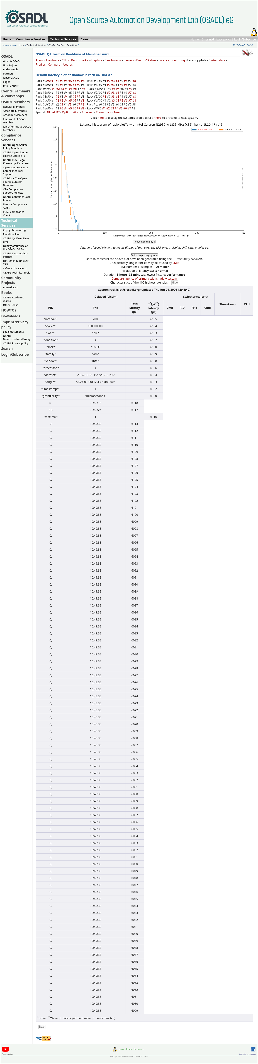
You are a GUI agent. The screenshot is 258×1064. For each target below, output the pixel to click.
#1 (53, 81)
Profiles (41, 64)
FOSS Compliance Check (13, 213)
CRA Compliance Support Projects (13, 191)
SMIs (176, 263)
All (48, 112)
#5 (70, 81)
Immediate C (11, 287)
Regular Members (14, 106)
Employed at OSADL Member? (15, 120)
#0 (49, 81)
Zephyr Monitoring (14, 230)
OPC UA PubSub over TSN (15, 262)
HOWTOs (8, 310)
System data (217, 60)
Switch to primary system (144, 255)
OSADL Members (15, 101)
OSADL (7, 56)
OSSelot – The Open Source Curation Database (15, 182)
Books (6, 292)
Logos (6, 81)
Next (117, 112)
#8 (83, 81)
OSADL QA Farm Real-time (62, 45)
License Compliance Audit (15, 206)
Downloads (10, 316)
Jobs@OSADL (11, 77)
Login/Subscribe (245, 39)
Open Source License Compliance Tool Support (15, 171)
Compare (54, 64)
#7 (79, 81)
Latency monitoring (172, 60)
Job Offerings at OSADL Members (17, 128)
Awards (68, 64)
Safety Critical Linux (15, 268)
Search (7, 348)
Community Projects (11, 280)
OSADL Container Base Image (16, 198)
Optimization (70, 112)
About (40, 60)
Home (195, 39)
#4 (66, 81)
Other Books (10, 305)
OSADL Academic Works (13, 299)
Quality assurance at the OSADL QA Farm (15, 247)
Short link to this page (247, 1054)
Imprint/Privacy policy (216, 39)
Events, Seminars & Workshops (15, 93)
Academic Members (15, 115)
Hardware (52, 60)
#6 (75, 81)
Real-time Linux (12, 234)
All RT (56, 112)
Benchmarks (79, 60)
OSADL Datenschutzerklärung (16, 337)
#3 (62, 81)
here (101, 118)
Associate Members (15, 110)
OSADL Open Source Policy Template (15, 146)
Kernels (129, 60)
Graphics (96, 60)
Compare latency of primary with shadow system (144, 279)
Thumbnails (104, 112)
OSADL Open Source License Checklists (15, 154)
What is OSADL (12, 61)
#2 (58, 81)
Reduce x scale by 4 (144, 241)
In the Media (10, 69)
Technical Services (36, 45)
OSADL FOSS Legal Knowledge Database (16, 161)
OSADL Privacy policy (15, 343)
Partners (8, 73)
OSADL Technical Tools (16, 272)
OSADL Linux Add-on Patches (15, 255)
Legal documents (13, 331)
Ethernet (88, 112)
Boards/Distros (146, 60)
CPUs (65, 60)
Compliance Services (11, 137)
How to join (10, 65)
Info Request (10, 86)
